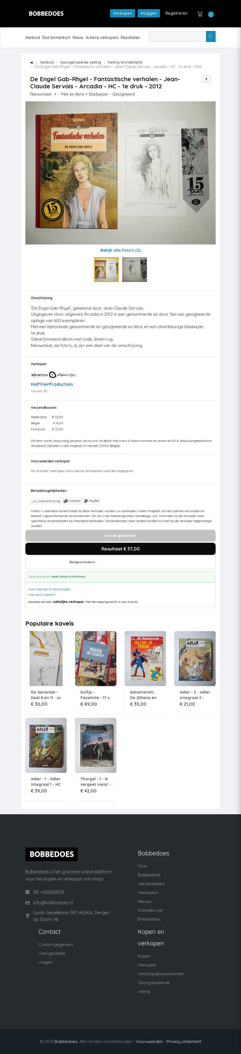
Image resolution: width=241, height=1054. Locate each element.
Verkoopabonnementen (161, 973)
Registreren (176, 13)
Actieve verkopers (102, 37)
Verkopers (148, 892)
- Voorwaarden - (149, 1041)
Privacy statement (184, 1041)
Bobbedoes (66, 1041)
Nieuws (144, 901)
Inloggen (149, 13)
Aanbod (32, 37)
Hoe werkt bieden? (41, 594)
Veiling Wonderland (125, 62)
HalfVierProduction (52, 384)
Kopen (144, 956)
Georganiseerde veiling (80, 62)
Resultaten (130, 37)
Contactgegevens (56, 944)
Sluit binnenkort (56, 37)
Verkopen (122, 13)
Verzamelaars (151, 883)
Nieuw (78, 37)
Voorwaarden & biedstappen (49, 589)
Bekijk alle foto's (120, 250)
